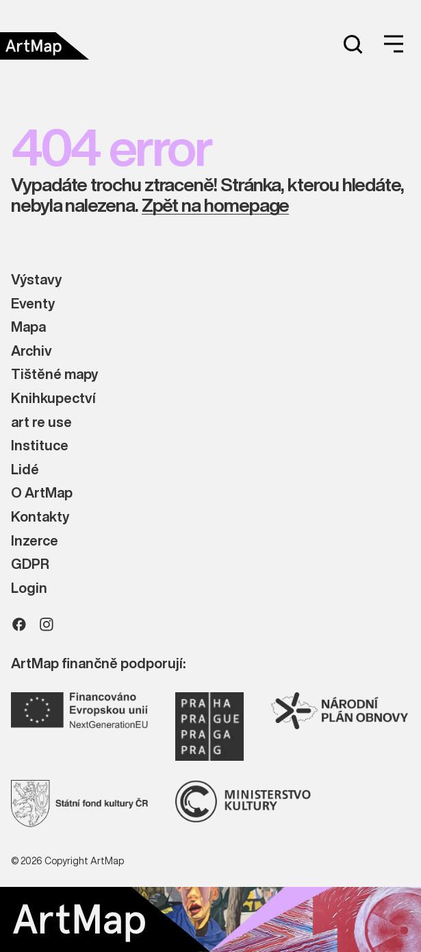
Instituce (39, 446)
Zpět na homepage (216, 205)
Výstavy (36, 280)
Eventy (33, 304)
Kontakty (40, 517)
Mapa (28, 327)
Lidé (25, 470)
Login (29, 588)
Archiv (31, 351)
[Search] (352, 43)
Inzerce (34, 541)
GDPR (30, 564)
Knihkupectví (53, 398)
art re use (41, 422)
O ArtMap (42, 493)
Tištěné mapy (54, 374)
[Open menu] (393, 43)
